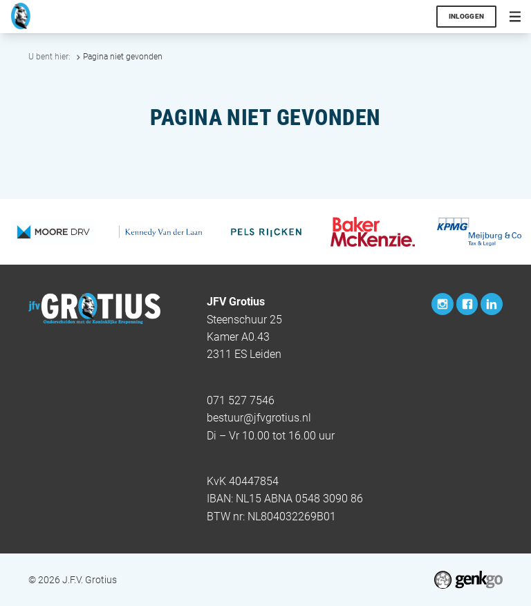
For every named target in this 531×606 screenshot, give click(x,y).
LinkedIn (492, 304)
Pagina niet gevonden (122, 56)
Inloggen (467, 16)
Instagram (442, 304)
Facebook (467, 304)
